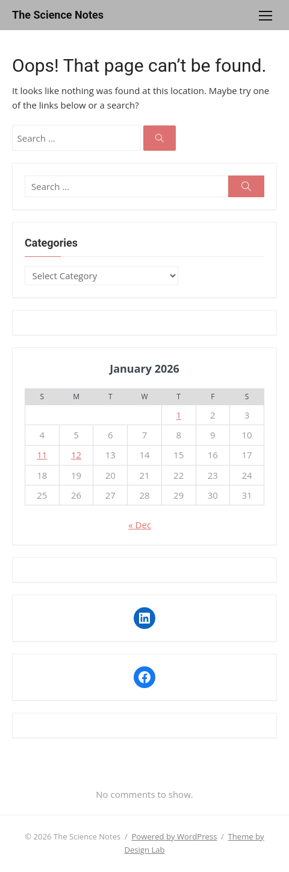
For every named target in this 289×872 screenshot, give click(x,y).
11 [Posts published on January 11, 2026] (42, 455)
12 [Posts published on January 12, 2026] (76, 455)
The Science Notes (58, 14)
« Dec (139, 525)
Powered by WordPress (174, 836)
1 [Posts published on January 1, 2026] (178, 415)
